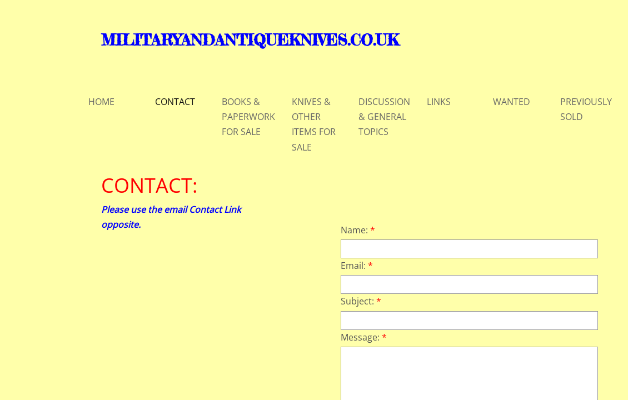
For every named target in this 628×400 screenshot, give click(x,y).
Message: (364, 337)
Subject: (361, 301)
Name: (358, 230)
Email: (357, 265)
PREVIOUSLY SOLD (586, 109)
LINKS (439, 102)
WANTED (511, 102)
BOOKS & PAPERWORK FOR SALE (248, 117)
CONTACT (175, 102)
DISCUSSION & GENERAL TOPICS (384, 117)
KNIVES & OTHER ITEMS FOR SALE (314, 124)
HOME (101, 102)
